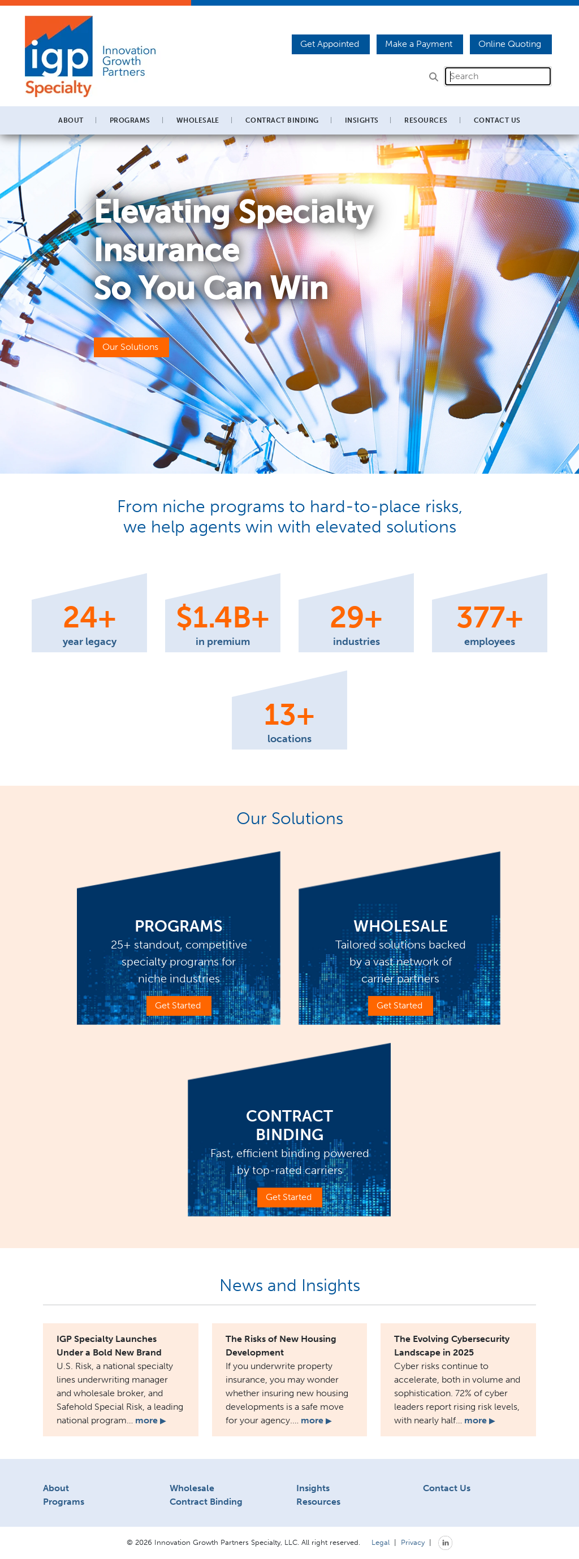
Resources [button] (425, 120)
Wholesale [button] (197, 120)
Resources (318, 1501)
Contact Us (497, 120)
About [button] (70, 120)
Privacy (413, 1542)
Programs (63, 1501)
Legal (380, 1542)
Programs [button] (130, 120)
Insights (362, 120)
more (150, 1420)
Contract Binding (282, 120)
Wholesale (192, 1488)
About (56, 1488)
